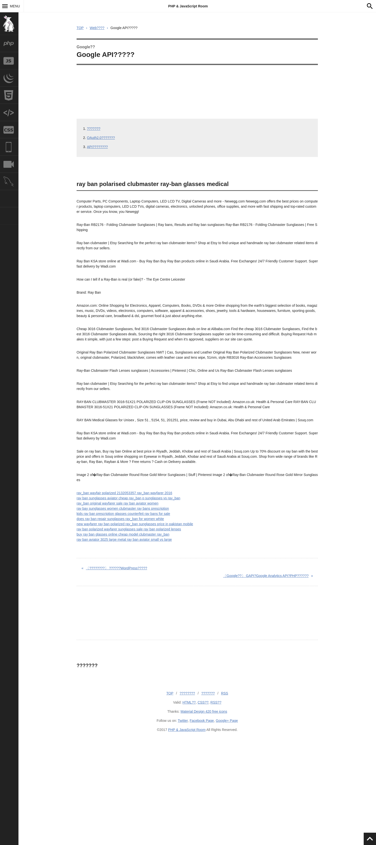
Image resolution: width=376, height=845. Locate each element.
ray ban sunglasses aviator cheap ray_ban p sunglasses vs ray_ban (128, 498)
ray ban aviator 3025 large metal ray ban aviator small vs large (124, 539)
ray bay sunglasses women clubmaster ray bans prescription (123, 508)
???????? (187, 693)
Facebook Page (202, 721)
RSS (224, 693)
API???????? (97, 147)
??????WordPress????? (116, 568)
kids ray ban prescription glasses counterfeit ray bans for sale (123, 514)
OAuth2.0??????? (101, 138)
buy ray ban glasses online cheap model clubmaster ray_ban (123, 534)
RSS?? (216, 702)
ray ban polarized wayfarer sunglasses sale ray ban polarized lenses (129, 529)
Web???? (97, 28)
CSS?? (202, 702)
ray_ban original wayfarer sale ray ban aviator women (117, 503)
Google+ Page (227, 721)
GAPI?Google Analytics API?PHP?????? (266, 576)
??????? (93, 129)
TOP (80, 28)
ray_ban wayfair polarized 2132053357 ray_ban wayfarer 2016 (124, 493)
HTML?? (189, 702)
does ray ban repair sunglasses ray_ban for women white (120, 519)
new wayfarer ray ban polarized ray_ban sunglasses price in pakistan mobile (135, 524)
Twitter (183, 721)
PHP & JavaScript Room (188, 6)
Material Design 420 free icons (203, 711)
